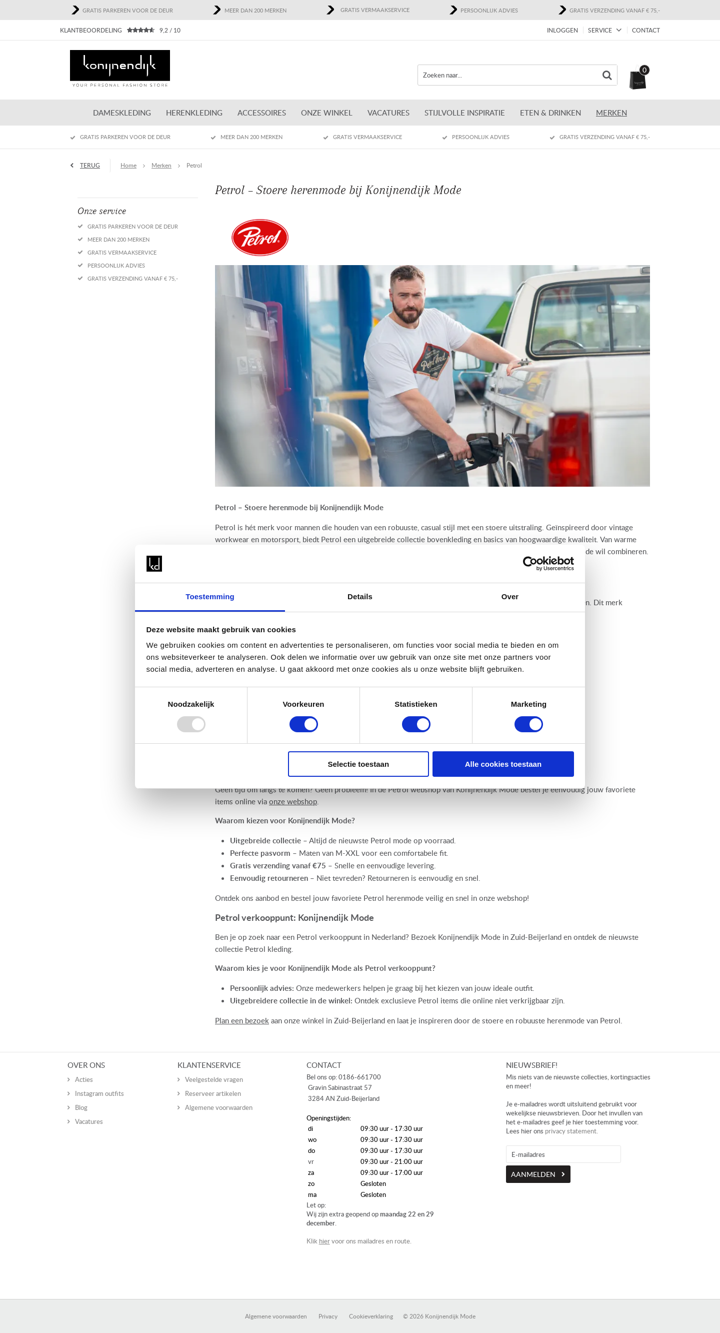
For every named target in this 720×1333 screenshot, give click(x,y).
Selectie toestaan (359, 764)
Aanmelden (533, 1163)
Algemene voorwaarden (218, 1096)
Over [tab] (510, 596)
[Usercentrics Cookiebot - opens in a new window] (530, 563)
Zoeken (607, 75)
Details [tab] (360, 596)
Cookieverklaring (371, 1305)
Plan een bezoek (242, 1020)
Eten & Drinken (550, 113)
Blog (81, 1096)
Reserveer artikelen (213, 1082)
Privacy (328, 1305)
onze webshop (293, 801)
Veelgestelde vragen (214, 1068)
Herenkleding (194, 113)
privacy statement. (571, 1120)
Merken (611, 113)
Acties (84, 1068)
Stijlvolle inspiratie (464, 113)
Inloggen (562, 30)
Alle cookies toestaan (503, 764)
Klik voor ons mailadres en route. (359, 1230)
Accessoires (262, 113)
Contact (646, 30)
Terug (90, 165)
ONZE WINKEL (326, 113)
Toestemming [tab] (210, 596)
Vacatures (389, 113)
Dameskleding (122, 113)
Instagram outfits (99, 1082)
